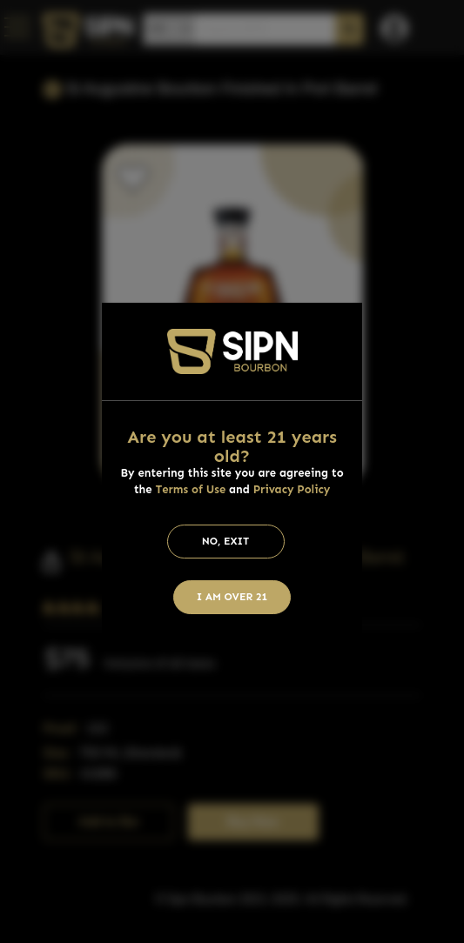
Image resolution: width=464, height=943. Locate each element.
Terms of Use (190, 489)
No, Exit (226, 541)
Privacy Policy (292, 489)
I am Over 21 (232, 597)
